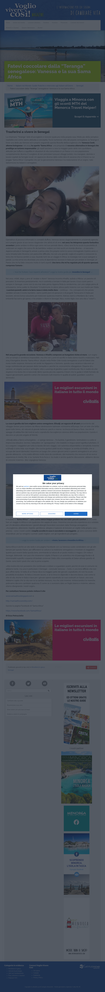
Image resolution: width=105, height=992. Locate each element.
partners (26, 486)
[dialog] (52, 496)
